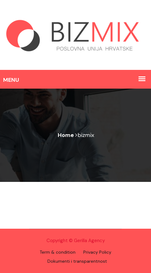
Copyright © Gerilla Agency (75, 240)
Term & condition (58, 252)
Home (66, 135)
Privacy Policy (97, 252)
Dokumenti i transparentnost (77, 261)
